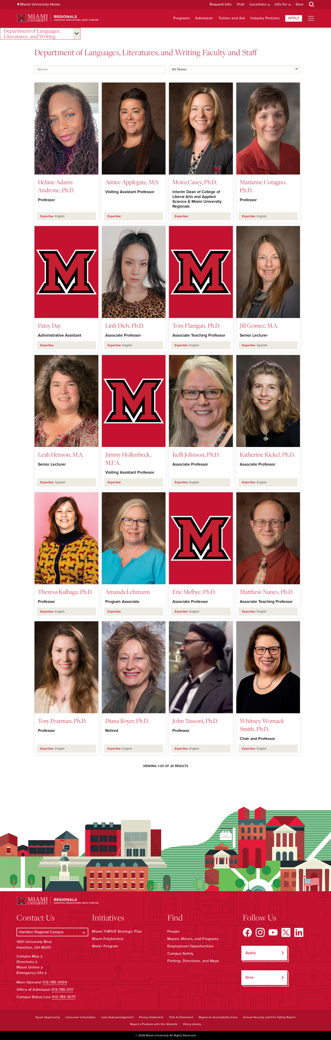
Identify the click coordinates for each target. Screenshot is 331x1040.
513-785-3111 (62, 989)
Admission (204, 18)
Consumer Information (81, 1017)
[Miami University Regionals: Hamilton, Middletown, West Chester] (57, 18)
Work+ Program (105, 946)
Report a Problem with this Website (154, 1024)
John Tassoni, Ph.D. (195, 721)
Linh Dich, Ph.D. (124, 325)
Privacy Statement (151, 1017)
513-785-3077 (64, 997)
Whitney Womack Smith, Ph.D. (262, 725)
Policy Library (192, 1024)
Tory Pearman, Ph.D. (62, 721)
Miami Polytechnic (108, 939)
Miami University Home (40, 4)
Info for (281, 4)
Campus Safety (180, 953)
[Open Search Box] (311, 4)
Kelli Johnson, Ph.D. (196, 454)
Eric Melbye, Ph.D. (194, 592)
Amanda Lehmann (127, 592)
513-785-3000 (55, 982)
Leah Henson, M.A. (61, 454)
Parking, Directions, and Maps (193, 961)
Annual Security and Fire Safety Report (269, 1017)
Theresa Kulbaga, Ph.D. (65, 592)
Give (299, 4)
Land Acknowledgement (117, 1017)
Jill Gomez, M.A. (259, 325)
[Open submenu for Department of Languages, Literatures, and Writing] (76, 33)
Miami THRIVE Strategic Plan (117, 931)
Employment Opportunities (190, 946)
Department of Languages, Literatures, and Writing (32, 33)
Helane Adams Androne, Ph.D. (56, 186)
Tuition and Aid (232, 18)
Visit (241, 4)
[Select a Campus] (52, 932)
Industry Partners (265, 18)
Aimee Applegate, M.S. (132, 182)
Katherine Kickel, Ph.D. (267, 454)
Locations (258, 4)
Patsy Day (49, 325)
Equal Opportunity (48, 1017)
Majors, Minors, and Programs (192, 939)
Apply (294, 18)
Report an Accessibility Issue (218, 1017)
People (173, 931)
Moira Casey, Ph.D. (194, 182)
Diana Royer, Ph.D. (127, 721)
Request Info (220, 4)
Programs (181, 18)
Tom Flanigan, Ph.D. (196, 325)
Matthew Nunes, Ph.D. (266, 592)
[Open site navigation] (311, 18)
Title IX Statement (181, 1017)
